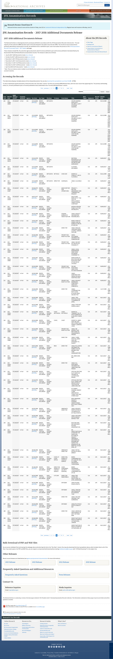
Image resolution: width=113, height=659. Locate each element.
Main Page (90, 42)
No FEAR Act (71, 652)
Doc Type (41, 98)
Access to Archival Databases (11, 633)
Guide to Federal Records (46, 628)
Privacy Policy (50, 652)
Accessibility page (40, 606)
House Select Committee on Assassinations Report (94, 49)
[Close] (111, 644)
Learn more (100, 656)
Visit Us (78, 11)
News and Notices (62, 623)
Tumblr (56, 647)
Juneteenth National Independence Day (56, 27)
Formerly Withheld (22, 97)
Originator (91, 98)
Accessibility (43, 652)
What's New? (62, 621)
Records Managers (26, 630)
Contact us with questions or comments (12, 613)
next (68, 88)
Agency (28, 98)
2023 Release (37, 562)
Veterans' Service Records (34, 11)
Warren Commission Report (94, 46)
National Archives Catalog (10, 629)
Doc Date (34, 98)
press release (28, 55)
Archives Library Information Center (10, 635)
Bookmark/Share (98, 2)
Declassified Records (45, 630)
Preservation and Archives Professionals (28, 628)
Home (5, 19)
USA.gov (76, 652)
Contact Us (107, 2)
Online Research (9, 621)
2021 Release (91, 562)
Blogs (61, 647)
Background (90, 44)
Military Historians (26, 625)
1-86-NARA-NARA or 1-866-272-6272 (56, 656)
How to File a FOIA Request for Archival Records (47, 636)
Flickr (64, 647)
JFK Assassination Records (26, 19)
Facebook (49, 647)
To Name (56, 98)
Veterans (24, 632)
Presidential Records (9, 631)
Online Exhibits (7, 638)
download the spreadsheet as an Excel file (58, 81)
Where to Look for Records (46, 632)
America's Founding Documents (100, 11)
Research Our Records (13, 11)
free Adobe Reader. (21, 605)
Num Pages (85, 97)
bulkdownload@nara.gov (66, 549)
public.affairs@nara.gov (69, 590)
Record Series (97, 97)
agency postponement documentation (37, 558)
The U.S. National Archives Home (24, 4)
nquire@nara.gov (13, 590)
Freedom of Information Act (60, 652)
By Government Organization (11, 627)
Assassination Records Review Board (97, 52)
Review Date (102, 97)
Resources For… (27, 621)
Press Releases (64, 575)
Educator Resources (56, 11)
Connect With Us (56, 644)
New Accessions (62, 625)
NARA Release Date (15, 96)
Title (72, 98)
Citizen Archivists (88, 2)
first (42, 88)
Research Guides (45, 621)
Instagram (54, 647)
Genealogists (25, 623)
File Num (49, 98)
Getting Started (43, 623)
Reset (107, 91)
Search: (81, 91)
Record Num (9, 97)
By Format (6, 625)
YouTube (59, 647)
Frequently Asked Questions (16, 575)
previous (46, 88)
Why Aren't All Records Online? (47, 634)
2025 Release (10, 562)
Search (107, 5)
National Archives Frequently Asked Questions (47, 626)
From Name (64, 98)
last (71, 88)
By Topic (6, 623)
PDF (33, 102)
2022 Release (64, 562)
